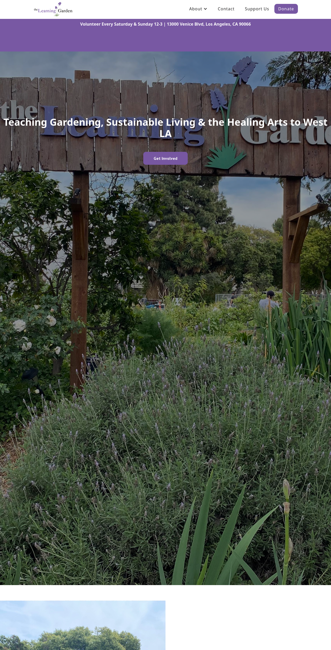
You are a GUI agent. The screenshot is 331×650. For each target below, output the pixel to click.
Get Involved (165, 158)
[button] (198, 9)
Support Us (257, 9)
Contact (226, 9)
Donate (286, 9)
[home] (53, 9)
